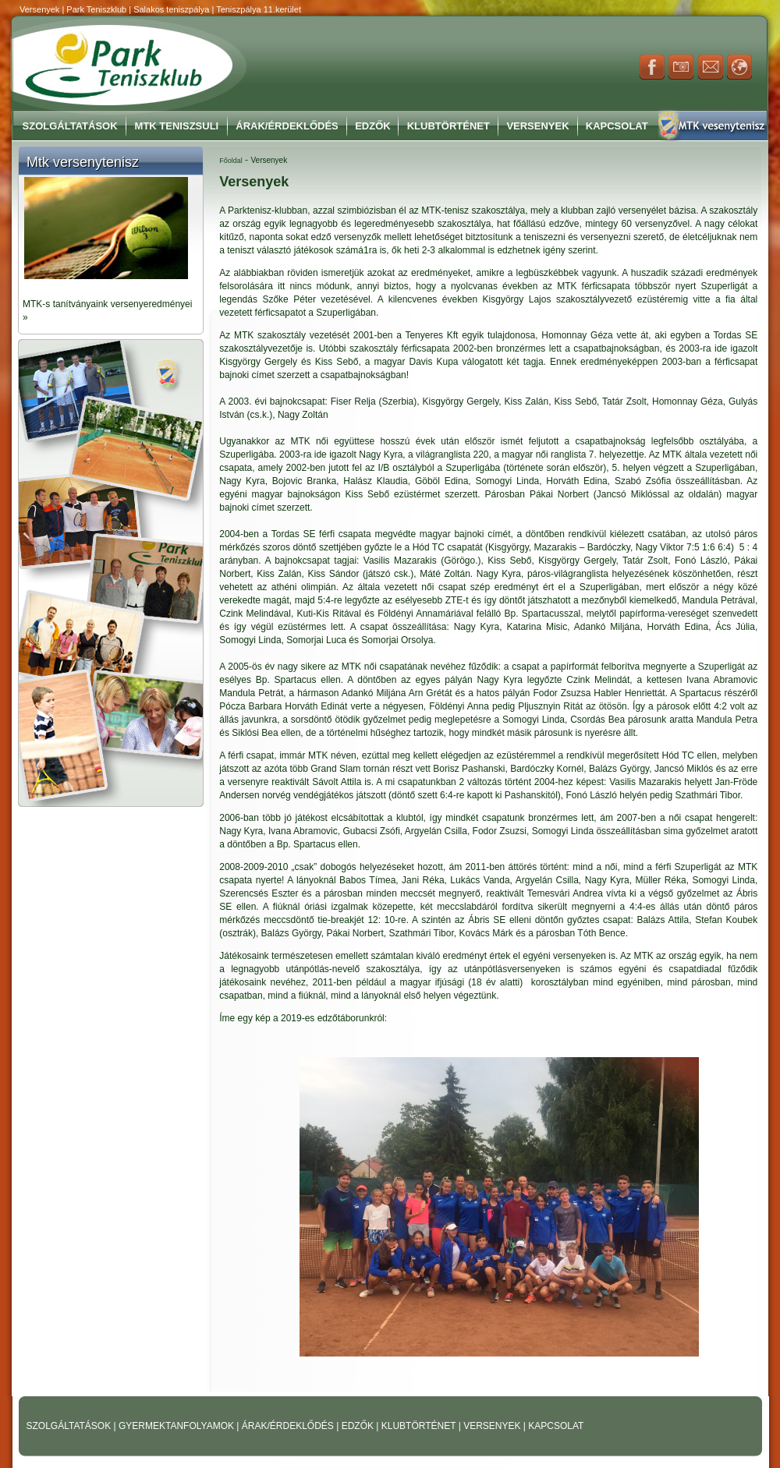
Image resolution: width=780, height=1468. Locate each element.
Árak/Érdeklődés (287, 126)
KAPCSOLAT (555, 1425)
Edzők (373, 126)
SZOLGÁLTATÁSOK (70, 1425)
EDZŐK (359, 1425)
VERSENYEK (493, 1425)
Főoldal (231, 160)
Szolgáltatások (70, 126)
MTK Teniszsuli (177, 126)
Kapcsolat (617, 126)
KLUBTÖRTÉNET (420, 1425)
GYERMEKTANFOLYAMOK (177, 1425)
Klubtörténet (448, 126)
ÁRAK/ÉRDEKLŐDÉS (288, 1425)
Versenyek (537, 126)
